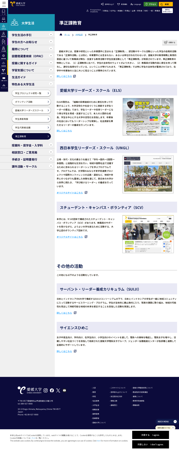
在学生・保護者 (116, 11)
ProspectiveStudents (95, 10)
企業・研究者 (137, 11)
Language (136, 4)
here (99, 440)
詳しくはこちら (64, 76)
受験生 (105, 11)
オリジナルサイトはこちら (70, 192)
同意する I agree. (150, 434)
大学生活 (79, 34)
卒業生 (127, 11)
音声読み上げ (107, 4)
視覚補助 (122, 4)
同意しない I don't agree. (151, 444)
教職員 (157, 11)
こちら (33, 438)
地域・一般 (148, 11)
